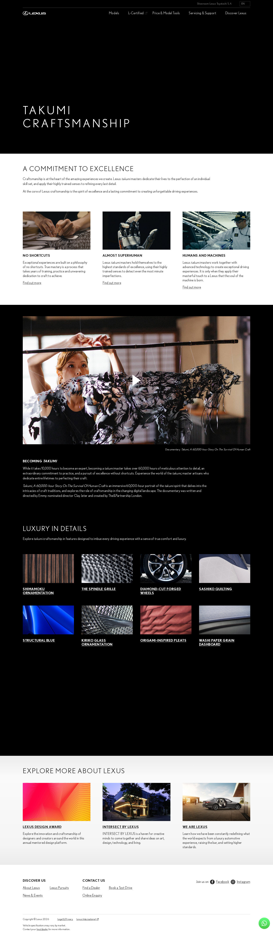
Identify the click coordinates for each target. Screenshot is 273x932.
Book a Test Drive (120, 888)
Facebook (222, 882)
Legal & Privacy (65, 919)
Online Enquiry (92, 895)
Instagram (243, 882)
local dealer (42, 929)
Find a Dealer (91, 888)
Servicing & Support (202, 13)
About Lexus (31, 888)
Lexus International (86, 919)
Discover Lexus (235, 13)
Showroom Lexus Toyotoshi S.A (214, 3)
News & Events (33, 895)
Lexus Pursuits (59, 888)
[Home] (34, 4)
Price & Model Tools (166, 13)
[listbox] (245, 3)
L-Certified (136, 13)
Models (114, 13)
